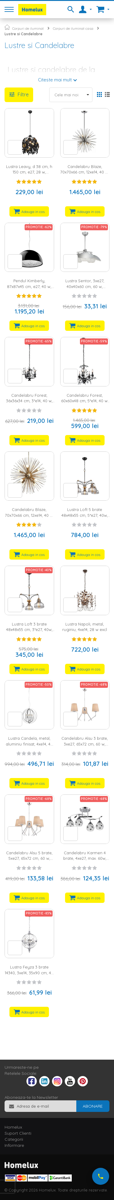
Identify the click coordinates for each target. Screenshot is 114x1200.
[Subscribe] (92, 1106)
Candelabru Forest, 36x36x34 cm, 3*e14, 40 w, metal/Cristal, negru (29, 401)
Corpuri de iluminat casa (73, 28)
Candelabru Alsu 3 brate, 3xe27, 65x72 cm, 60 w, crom (84, 744)
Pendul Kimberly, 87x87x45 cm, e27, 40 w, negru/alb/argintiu (29, 286)
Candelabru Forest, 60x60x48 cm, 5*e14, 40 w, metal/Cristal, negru (85, 401)
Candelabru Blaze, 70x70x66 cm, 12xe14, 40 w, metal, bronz (29, 515)
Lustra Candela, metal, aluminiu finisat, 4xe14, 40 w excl (29, 744)
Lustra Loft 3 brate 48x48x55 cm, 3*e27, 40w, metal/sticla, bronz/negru (29, 630)
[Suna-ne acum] (100, 1176)
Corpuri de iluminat (28, 28)
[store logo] (32, 9)
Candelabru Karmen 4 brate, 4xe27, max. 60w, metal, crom (84, 858)
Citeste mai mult (55, 80)
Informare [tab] (14, 1145)
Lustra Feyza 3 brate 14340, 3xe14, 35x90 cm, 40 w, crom (29, 973)
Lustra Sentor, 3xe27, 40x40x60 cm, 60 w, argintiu (84, 286)
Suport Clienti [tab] (18, 1133)
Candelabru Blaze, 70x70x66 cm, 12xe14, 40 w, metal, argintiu (84, 172)
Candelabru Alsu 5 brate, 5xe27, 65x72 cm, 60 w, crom (29, 858)
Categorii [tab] (14, 1139)
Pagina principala (7, 27)
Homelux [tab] (13, 1127)
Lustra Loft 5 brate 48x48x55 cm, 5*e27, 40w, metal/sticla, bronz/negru (84, 515)
